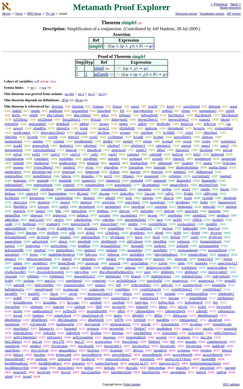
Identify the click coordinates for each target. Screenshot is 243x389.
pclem (147, 141)
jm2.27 (79, 341)
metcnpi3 (191, 211)
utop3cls (19, 211)
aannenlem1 (13, 241)
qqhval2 (167, 285)
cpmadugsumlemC (114, 189)
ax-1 (81, 94)
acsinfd (157, 159)
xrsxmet (104, 215)
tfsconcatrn (194, 346)
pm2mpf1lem (208, 185)
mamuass (19, 180)
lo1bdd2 (169, 132)
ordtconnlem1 (141, 285)
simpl (99, 68)
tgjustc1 (223, 254)
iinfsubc (109, 368)
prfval (17, 154)
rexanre (125, 132)
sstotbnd (95, 302)
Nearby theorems (230, 7)
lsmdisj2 (69, 167)
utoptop (231, 206)
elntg (181, 263)
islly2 (169, 193)
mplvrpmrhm (44, 285)
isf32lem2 (20, 119)
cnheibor (108, 220)
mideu (17, 263)
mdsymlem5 (221, 276)
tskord (225, 119)
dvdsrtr (115, 172)
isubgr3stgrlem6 (106, 363)
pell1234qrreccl (225, 333)
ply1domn (117, 237)
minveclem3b (80, 224)
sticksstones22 (120, 324)
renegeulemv (170, 324)
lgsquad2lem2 (111, 246)
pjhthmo (33, 276)
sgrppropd (228, 159)
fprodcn (205, 350)
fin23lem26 (229, 115)
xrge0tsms (174, 215)
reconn (152, 215)
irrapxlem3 (170, 333)
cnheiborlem (83, 220)
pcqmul (167, 141)
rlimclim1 (210, 132)
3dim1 (162, 307)
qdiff (35, 298)
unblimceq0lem (197, 294)
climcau (207, 137)
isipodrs (113, 159)
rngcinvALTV (138, 363)
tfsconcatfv (168, 346)
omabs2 (35, 346)
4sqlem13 (66, 145)
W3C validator (231, 384)
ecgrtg (162, 263)
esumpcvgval (192, 285)
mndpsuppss (68, 163)
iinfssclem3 (66, 368)
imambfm (219, 285)
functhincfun (151, 372)
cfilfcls (197, 220)
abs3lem (103, 132)
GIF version (234, 13)
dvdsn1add (63, 355)
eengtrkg (201, 263)
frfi (122, 111)
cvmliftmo (122, 289)
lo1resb (32, 137)
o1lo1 (189, 132)
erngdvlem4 (62, 315)
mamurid (159, 180)
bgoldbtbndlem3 (49, 363)
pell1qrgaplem (83, 337)
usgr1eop (43, 267)
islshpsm (36, 307)
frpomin (77, 106)
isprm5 (128, 141)
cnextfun (161, 206)
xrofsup (28, 280)
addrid (84, 124)
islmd (9, 376)
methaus (103, 211)
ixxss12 (103, 128)
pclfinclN (69, 311)
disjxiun (57, 106)
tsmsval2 (209, 206)
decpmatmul (151, 185)
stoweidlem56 (213, 355)
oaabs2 (17, 111)
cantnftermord (217, 341)
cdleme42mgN (175, 311)
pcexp (187, 141)
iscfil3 (177, 220)
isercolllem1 (182, 137)
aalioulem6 (40, 241)
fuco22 (66, 372)
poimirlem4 (92, 298)
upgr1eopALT (228, 263)
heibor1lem (166, 302)
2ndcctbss (127, 193)
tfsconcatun (59, 346)
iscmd (27, 376)
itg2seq (168, 228)
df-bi (65, 100)
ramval (186, 145)
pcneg (206, 141)
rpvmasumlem (209, 246)
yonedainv (41, 159)
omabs (35, 111)
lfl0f (99, 307)
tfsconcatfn (86, 346)
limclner (40, 355)
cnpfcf (63, 206)
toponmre (144, 189)
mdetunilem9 (43, 185)
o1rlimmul (115, 137)
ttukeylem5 (120, 119)
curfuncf (133, 154)
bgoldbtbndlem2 (16, 363)
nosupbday (135, 250)
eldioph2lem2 (23, 333)
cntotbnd (118, 302)
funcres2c (183, 150)
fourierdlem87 (15, 359)
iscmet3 (217, 220)
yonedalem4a (14, 159)
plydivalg (215, 237)
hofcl (196, 154)
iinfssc (89, 368)
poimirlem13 (120, 298)
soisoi (135, 106)
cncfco (59, 220)
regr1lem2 (132, 202)
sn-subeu (196, 324)
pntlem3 (90, 250)
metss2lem (79, 211)
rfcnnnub (116, 350)
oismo (185, 111)
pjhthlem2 (56, 276)
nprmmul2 (147, 359)
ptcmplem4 (87, 206)
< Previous (219, 4)
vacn (147, 272)
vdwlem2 (90, 145)
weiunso (148, 294)
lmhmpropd (204, 172)
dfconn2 (82, 193)
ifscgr (54, 294)
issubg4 (187, 163)
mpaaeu (190, 341)
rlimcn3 (73, 137)
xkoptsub (229, 198)
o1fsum (58, 141)
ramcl (224, 145)
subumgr (108, 267)
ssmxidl (18, 285)
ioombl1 (212, 224)
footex (227, 259)
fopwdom (104, 111)
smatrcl (100, 285)
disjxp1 (138, 350)
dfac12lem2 (55, 115)
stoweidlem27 (122, 355)
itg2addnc (50, 302)
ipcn (160, 220)
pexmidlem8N (97, 311)
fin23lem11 (176, 115)
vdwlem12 (163, 145)
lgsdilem (84, 246)
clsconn (104, 193)
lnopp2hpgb (66, 263)
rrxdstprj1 (53, 224)
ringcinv (157, 172)
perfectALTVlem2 (178, 359)
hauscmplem (58, 193)
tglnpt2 (111, 259)
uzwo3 (18, 128)
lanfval (201, 372)
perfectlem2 (59, 246)
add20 (142, 124)
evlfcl (36, 154)
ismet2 (40, 211)
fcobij (9, 280)
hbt (172, 341)
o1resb (53, 137)
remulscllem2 (198, 254)
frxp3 (170, 106)
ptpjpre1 (89, 198)
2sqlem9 (182, 246)
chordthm (160, 241)
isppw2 (10, 246)
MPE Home (34, 13)
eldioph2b (73, 333)
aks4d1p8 (215, 320)
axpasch (114, 263)
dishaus (10, 193)
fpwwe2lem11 (148, 119)
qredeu (107, 141)
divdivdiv (163, 124)
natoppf (230, 368)
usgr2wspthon (217, 267)
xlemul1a (62, 128)
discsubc (132, 368)
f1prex (117, 106)
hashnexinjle (65, 324)
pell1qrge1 (54, 337)
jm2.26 (37, 341)
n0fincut (113, 254)
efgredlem (111, 167)
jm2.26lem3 (13, 341)
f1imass (97, 106)
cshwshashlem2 (44, 150)
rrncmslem (12, 307)
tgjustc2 (10, 259)
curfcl (113, 154)
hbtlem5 (154, 341)
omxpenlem (79, 111)
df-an (79, 100)
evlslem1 (175, 176)
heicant (174, 298)
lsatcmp (58, 307)
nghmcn (82, 215)
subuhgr (85, 267)
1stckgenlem (64, 198)
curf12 (55, 154)
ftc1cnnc (73, 302)
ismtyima (141, 302)
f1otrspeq (229, 163)
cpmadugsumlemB (77, 189)
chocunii (11, 276)
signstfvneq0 (44, 289)
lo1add (138, 137)
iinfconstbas (157, 368)
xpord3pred (191, 106)
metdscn (223, 215)
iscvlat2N (119, 307)
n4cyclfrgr (81, 272)
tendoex (38, 315)
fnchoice (93, 350)
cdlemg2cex (226, 311)
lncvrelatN (224, 307)
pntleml (111, 250)
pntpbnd (40, 250)
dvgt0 (159, 233)
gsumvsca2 (206, 280)
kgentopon (36, 198)
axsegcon (91, 263)
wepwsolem (103, 341)
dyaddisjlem (65, 228)
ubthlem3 (191, 272)
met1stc (124, 211)
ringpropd (92, 172)
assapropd (151, 176)
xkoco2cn (20, 202)
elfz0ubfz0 (127, 128)
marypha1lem (143, 111)
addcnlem (12, 220)
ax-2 (91, 94)
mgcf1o (49, 280)
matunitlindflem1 (61, 298)
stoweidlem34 (152, 355)
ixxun (84, 128)
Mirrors (6, 13)
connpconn (96, 289)
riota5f (153, 106)
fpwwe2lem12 (178, 119)
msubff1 (34, 294)
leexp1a (199, 128)
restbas (167, 189)
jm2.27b (58, 341)
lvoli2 (202, 307)
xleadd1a (39, 128)
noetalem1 (12, 254)
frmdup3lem (139, 163)
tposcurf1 (19, 372)
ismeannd (64, 359)
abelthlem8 (109, 241)
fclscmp (43, 206)
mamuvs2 (113, 180)
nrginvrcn (60, 215)
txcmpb (207, 198)
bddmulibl (190, 228)
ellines (127, 294)
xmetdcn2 (199, 215)
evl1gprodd (38, 324)
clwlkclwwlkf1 (15, 272)
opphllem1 (40, 263)
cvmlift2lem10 (150, 289)
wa (44, 87)
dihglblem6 (96, 320)
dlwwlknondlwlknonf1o (116, 272)
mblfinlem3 (225, 298)
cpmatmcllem (94, 185)
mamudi (43, 180)
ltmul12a (187, 124)
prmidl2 (230, 280)
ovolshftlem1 (157, 224)
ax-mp (69, 94)
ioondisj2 (160, 350)
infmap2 (125, 115)
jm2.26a (206, 337)
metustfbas (12, 215)
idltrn (121, 311)
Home (19, 13)
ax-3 (101, 94)
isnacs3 (187, 328)
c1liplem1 (112, 233)
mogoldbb (208, 359)
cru (228, 124)
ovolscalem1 (187, 224)
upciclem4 (207, 368)
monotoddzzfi (136, 337)
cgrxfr (72, 294)
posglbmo (90, 159)
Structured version (186, 13)
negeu (123, 124)
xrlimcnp (183, 241)
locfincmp (12, 198)
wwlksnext (189, 267)
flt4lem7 (140, 328)
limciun (31, 233)
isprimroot (12, 324)
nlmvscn (37, 215)
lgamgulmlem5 (211, 241)
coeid (194, 237)
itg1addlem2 (143, 228)
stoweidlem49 (182, 355)
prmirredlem (13, 176)
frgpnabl (160, 167)
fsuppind (70, 328)
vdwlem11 (138, 145)
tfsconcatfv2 (140, 346)
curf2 (94, 154)
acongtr (161, 337)
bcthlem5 (29, 224)
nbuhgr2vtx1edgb (158, 267)
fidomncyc (46, 328)
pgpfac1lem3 (218, 167)
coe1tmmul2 (201, 176)
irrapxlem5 (196, 333)
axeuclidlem (139, 263)
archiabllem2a (126, 280)
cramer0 (68, 185)
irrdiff (17, 298)
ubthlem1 (167, 272)
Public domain (131, 384)
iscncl (186, 189)
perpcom (181, 259)
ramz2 (205, 145)
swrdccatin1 (22, 132)
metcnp (169, 211)
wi (32, 87)
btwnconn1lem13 (100, 294)
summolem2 (13, 141)
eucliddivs (137, 254)
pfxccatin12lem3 (53, 132)
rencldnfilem (143, 333)
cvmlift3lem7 (212, 289)
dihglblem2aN (207, 315)
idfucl (161, 150)
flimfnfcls (20, 206)
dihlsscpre (180, 315)
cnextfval (137, 206)
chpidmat (46, 189)
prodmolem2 (83, 141)
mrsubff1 (11, 294)
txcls (128, 198)
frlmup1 (128, 176)
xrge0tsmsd (74, 280)
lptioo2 (227, 350)
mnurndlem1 (68, 350)
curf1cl (75, 154)
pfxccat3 (81, 132)
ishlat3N (142, 307)
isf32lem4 (45, 119)
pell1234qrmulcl (25, 337)
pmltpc (133, 224)
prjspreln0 (116, 328)
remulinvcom (222, 324)
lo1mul (158, 137)
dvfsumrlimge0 (15, 237)
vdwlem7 (113, 145)
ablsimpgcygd (42, 172)
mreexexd (118, 150)
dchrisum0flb (14, 250)
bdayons (91, 254)
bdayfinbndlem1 (166, 254)
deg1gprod (92, 324)
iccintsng (183, 350)
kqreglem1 (157, 202)
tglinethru (89, 259)
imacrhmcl (21, 328)
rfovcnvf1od (39, 350)
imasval (71, 150)
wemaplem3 (208, 111)
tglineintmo (135, 259)
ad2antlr (101, 74)
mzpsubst (230, 328)
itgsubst (65, 237)
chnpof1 (179, 159)
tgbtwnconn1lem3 (39, 259)
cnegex (104, 124)
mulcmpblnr (37, 124)
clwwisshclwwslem (50, 272)
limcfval (214, 228)
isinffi (33, 115)
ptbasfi (110, 198)
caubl (8, 224)
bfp (215, 302)
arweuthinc (178, 372)
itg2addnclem (22, 302)
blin (58, 211)
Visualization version (212, 13)
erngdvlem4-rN (92, 315)
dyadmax (91, 228)
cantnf (230, 111)
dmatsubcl (183, 180)
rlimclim (11, 137)
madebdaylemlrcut (62, 254)
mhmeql (93, 163)
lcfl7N (118, 320)
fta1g (138, 237)
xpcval (227, 150)
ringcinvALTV (169, 363)
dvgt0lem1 (137, 233)
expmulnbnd (224, 128)
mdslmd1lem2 (192, 276)
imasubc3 (182, 368)
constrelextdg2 (74, 285)
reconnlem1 (129, 215)
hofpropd (217, 154)
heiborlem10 (194, 302)
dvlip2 (90, 233)
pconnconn (71, 289)
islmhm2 (179, 172)
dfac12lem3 (82, 115)
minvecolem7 (218, 272)
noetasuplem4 (187, 250)
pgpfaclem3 (13, 172)
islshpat (79, 307)
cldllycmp (210, 193)
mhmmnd (165, 163)
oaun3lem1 (12, 350)
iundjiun (41, 359)
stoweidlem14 (91, 355)
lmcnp (224, 189)
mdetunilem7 (14, 185)
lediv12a (210, 124)
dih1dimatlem (67, 320)
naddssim (55, 111)
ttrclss (16, 115)
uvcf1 (108, 176)
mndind (114, 163)
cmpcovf (32, 193)
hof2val (177, 154)
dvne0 (195, 233)
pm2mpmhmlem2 (17, 189)
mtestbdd (84, 241)
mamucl (226, 176)
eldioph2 (49, 333)
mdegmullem (90, 237)
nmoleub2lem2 (135, 220)
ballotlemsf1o (14, 289)
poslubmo (66, 159)
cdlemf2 (202, 311)
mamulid (136, 180)
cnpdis (205, 189)
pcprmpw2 (228, 141)
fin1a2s (96, 119)
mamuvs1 (89, 180)
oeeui (233, 106)
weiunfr (169, 294)
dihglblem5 (39, 320)
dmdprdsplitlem (187, 167)
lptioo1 (18, 355)
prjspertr (93, 328)
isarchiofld (154, 280)
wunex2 (204, 119)
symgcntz (99, 280)
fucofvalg (44, 372)
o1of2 (93, 137)
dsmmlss (87, 176)
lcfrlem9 (140, 320)
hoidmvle (88, 359)
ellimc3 (10, 233)
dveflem (53, 233)
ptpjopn (147, 198)
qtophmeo (183, 202)
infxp (104, 115)
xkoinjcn (43, 202)
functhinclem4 (121, 372)
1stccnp (149, 193)
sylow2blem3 (43, 167)
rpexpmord (175, 128)
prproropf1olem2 (117, 359)
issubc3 (141, 150)
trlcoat (17, 315)
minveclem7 (109, 224)
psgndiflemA (42, 176)
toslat (43, 368)
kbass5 (136, 276)
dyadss (41, 228)
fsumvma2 (32, 246)
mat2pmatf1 (123, 185)
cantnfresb (12, 346)
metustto (214, 211)
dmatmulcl (209, 180)
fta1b (156, 237)
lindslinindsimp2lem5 (205, 363)
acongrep (183, 337)
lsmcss (66, 176)
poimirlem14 (149, 298)
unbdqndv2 (226, 294)
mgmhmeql (203, 159)
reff (118, 285)
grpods (146, 324)
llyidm (188, 193)
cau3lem (147, 132)
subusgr (130, 267)
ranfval (222, 372)
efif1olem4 (135, 241)
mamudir (65, 180)
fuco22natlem (90, 372)
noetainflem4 (217, 250)
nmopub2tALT (84, 276)
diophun (117, 333)
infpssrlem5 (149, 115)
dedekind (62, 124)
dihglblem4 (13, 320)
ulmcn (62, 241)
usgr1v (65, 267)
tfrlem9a (215, 106)
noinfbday (160, 250)
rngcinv (135, 172)
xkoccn (169, 198)
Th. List (50, 13)
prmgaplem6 (14, 150)
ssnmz (207, 163)
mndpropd (41, 163)
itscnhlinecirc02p (17, 368)
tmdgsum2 (185, 206)
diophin (96, 333)
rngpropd (68, 172)
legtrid (66, 259)
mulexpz (151, 128)
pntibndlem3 (65, 250)
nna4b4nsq (164, 328)
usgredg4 (19, 267)
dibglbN (138, 315)
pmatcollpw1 (179, 185)
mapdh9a (162, 320)
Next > (235, 4)
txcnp (188, 198)
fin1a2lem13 (71, 119)
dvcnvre (216, 233)
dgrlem (175, 237)
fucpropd (206, 150)
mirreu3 (158, 259)
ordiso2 (167, 111)
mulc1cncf (36, 220)
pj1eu (90, 167)
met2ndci (147, 211)
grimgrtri (78, 363)
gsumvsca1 (180, 280)
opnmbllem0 (198, 298)
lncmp (17, 311)
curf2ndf (155, 154)
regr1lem (108, 202)
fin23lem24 (203, 115)
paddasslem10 (42, 311)
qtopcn (65, 202)
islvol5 (182, 307)
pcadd (17, 145)
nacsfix (208, 328)
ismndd (18, 163)
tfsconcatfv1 (113, 346)
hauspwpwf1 (227, 202)
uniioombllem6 (15, 228)
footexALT (205, 259)
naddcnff (218, 346)
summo (38, 141)
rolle (72, 233)
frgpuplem (135, 167)
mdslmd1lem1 (161, 276)
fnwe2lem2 (130, 341)
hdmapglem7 (188, 320)
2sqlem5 (160, 246)
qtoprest (86, 202)
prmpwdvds (40, 145)
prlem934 (11, 124)
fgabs (204, 202)
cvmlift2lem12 (181, 289)
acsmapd (135, 159)
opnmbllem (116, 228)
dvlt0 (177, 233)
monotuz (109, 337)
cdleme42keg (145, 311)
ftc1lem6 (43, 237)
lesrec (34, 254)
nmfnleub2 (113, 276)
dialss (118, 315)
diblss (158, 315)
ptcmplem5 (113, 206)
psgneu (18, 167)
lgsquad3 (137, 246)
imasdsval (94, 150)
